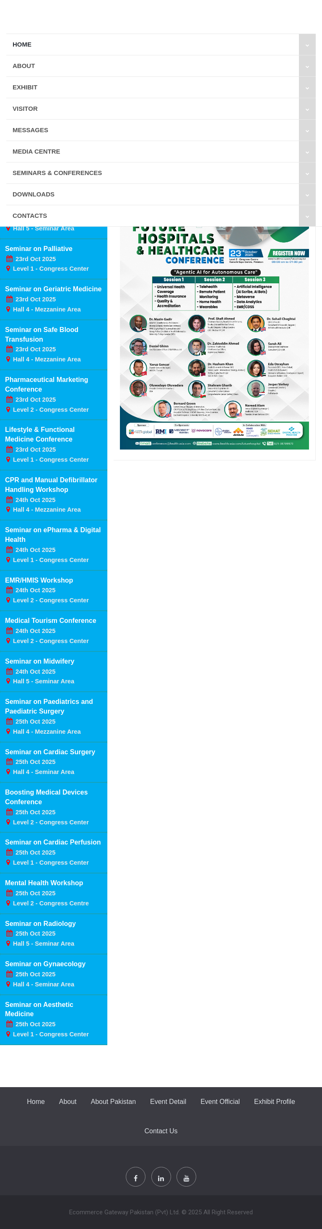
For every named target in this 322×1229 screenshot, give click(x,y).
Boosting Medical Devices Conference (47, 807)
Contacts (164, 215)
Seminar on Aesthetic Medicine (47, 1019)
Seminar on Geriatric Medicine (53, 299)
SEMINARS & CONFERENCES (164, 172)
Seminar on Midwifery (39, 671)
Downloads (164, 194)
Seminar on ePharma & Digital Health (53, 544)
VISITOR (164, 108)
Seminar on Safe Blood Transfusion (43, 344)
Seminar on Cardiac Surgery (50, 762)
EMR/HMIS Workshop (47, 590)
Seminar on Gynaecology (45, 974)
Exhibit (164, 87)
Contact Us (160, 1131)
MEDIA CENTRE (164, 151)
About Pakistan (113, 1101)
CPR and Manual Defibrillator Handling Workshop (51, 494)
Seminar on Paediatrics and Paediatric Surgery (49, 716)
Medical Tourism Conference (50, 630)
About (164, 65)
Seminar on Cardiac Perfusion (53, 852)
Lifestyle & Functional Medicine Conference (47, 444)
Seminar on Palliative (47, 258)
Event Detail (168, 1101)
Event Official (220, 1101)
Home (164, 44)
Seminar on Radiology (40, 933)
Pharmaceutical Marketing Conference (47, 394)
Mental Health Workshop (47, 893)
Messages (164, 130)
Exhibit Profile (274, 1101)
